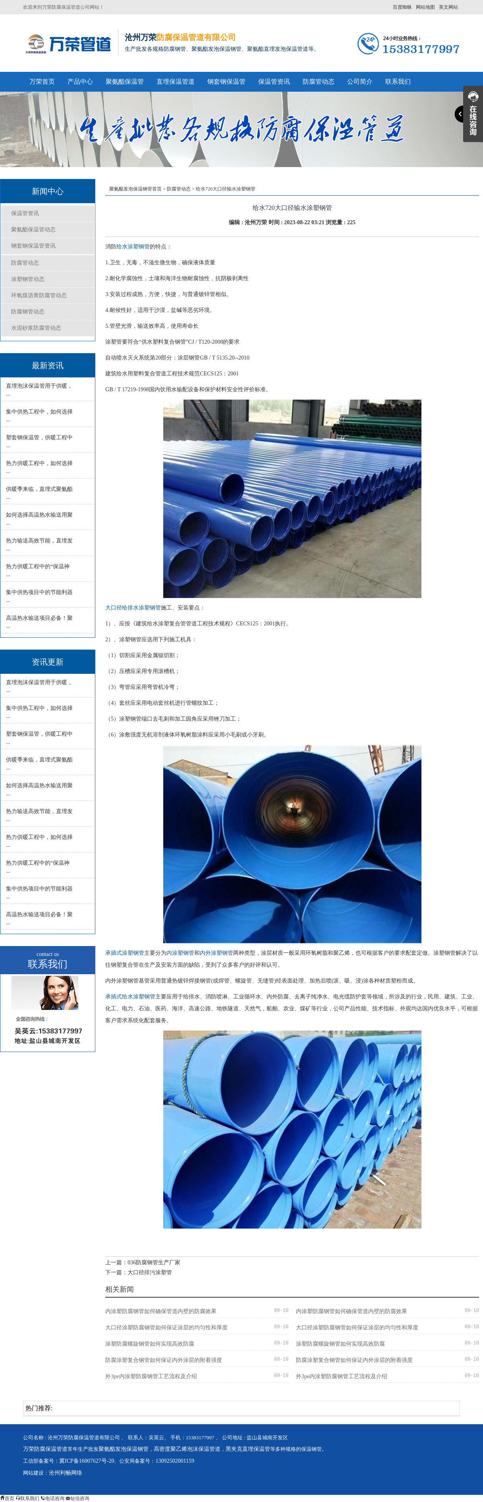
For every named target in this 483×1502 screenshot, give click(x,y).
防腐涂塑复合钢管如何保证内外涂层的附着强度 (163, 1360)
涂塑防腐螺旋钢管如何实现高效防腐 (149, 1344)
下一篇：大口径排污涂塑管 (138, 1272)
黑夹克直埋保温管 (248, 1449)
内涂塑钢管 (180, 953)
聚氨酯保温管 (125, 81)
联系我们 (398, 81)
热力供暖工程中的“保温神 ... (38, 570)
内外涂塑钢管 (216, 953)
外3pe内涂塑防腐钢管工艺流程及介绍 (151, 1376)
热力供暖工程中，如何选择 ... (39, 467)
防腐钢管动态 (27, 312)
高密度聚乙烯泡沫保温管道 (187, 1449)
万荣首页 (42, 81)
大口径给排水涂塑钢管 (133, 608)
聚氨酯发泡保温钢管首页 (135, 189)
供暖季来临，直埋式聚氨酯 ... (39, 493)
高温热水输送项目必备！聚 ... (39, 622)
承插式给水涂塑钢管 (130, 997)
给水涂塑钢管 (133, 247)
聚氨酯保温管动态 (33, 230)
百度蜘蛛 (402, 7)
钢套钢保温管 (226, 81)
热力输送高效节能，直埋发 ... (39, 545)
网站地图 (425, 7)
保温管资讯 (274, 81)
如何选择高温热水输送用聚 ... (39, 519)
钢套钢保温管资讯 (33, 246)
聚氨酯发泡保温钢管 (124, 1449)
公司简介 (360, 81)
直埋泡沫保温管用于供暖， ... (39, 390)
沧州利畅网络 (65, 1473)
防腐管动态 (318, 81)
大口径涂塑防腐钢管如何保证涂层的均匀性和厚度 (166, 1328)
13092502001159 (174, 1461)
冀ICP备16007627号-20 (86, 1461)
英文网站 (448, 7)
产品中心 (80, 81)
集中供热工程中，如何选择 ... (39, 416)
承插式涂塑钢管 (124, 953)
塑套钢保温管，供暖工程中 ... (39, 441)
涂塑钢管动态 (27, 279)
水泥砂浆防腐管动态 (36, 328)
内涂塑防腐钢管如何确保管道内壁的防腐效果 (160, 1311)
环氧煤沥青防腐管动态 (39, 295)
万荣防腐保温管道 (45, 1449)
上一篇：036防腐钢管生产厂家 (142, 1262)
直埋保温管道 (175, 81)
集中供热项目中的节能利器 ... (39, 596)
